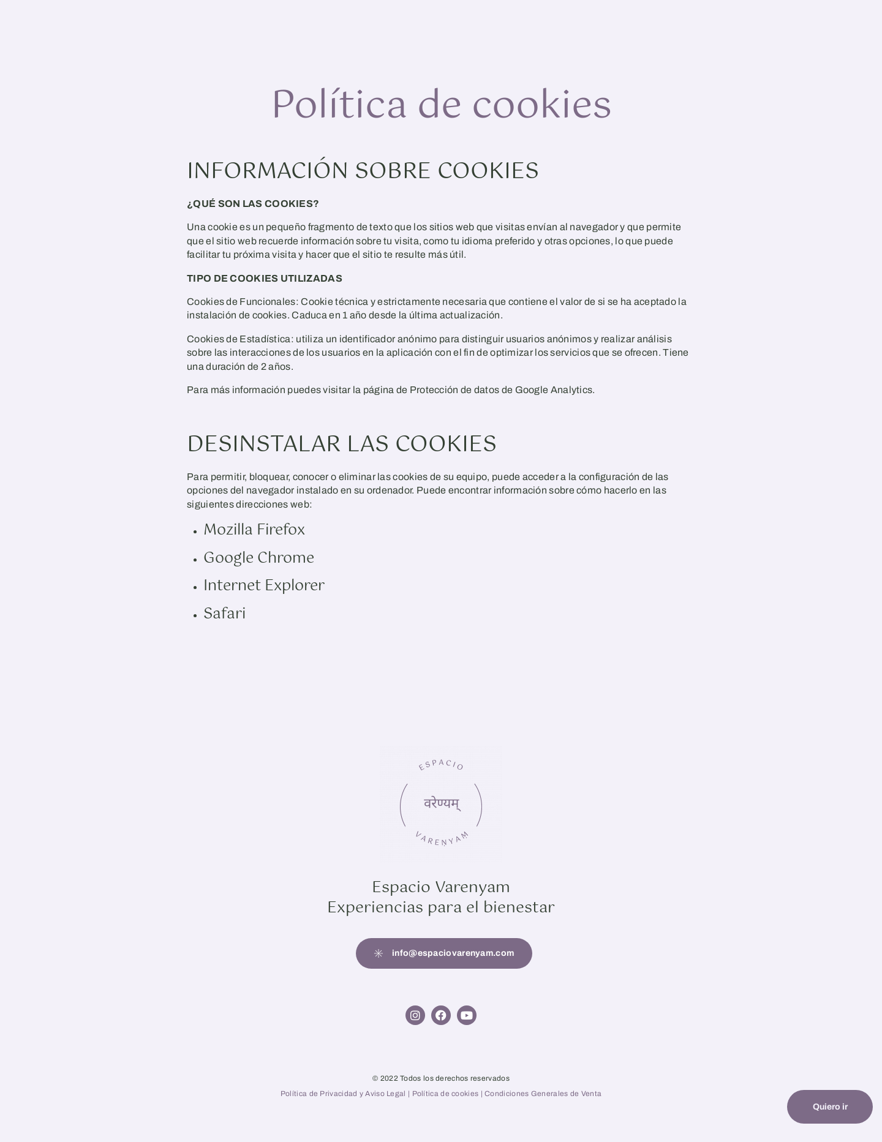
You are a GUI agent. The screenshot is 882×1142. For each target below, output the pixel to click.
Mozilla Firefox (254, 530)
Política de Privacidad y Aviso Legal (343, 1093)
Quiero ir (830, 1106)
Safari (224, 614)
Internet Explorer (264, 586)
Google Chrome (258, 558)
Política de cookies (446, 1093)
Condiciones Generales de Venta (542, 1093)
